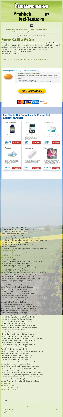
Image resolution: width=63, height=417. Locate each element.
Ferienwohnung (31, 6)
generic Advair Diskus (8, 385)
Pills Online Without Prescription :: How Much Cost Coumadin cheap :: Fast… (34, 32)
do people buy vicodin (8, 389)
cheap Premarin (6, 383)
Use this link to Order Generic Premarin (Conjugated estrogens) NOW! (24, 59)
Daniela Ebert (42, 35)
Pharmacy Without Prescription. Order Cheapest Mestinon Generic (25, 30)
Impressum (32, 407)
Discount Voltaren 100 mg (9, 387)
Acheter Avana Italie (8, 251)
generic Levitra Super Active (10, 255)
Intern (57, 409)
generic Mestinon (7, 257)
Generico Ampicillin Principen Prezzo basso (15, 253)
